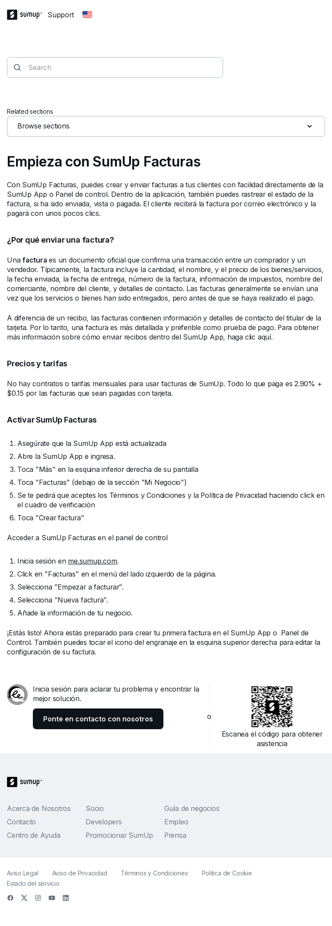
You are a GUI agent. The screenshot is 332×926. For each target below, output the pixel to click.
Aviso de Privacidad (79, 873)
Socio (95, 808)
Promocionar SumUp (119, 835)
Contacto (21, 821)
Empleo (176, 821)
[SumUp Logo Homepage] (27, 14)
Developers (104, 821)
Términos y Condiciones (154, 873)
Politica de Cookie (227, 873)
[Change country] (87, 14)
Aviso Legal (22, 873)
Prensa (175, 835)
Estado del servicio (33, 883)
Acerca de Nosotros (39, 808)
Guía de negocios (191, 808)
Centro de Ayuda (34, 835)
